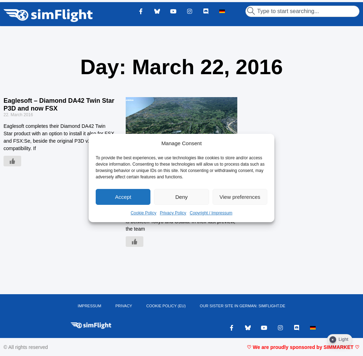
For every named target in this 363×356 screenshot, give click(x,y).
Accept (123, 197)
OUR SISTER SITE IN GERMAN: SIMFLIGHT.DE (242, 306)
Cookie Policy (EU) (166, 306)
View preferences (240, 197)
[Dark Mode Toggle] (339, 339)
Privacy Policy (173, 212)
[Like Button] (12, 161)
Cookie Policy (143, 212)
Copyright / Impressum (211, 212)
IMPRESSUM (89, 306)
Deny (181, 197)
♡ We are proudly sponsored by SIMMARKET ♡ (303, 347)
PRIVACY (123, 306)
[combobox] (302, 11)
